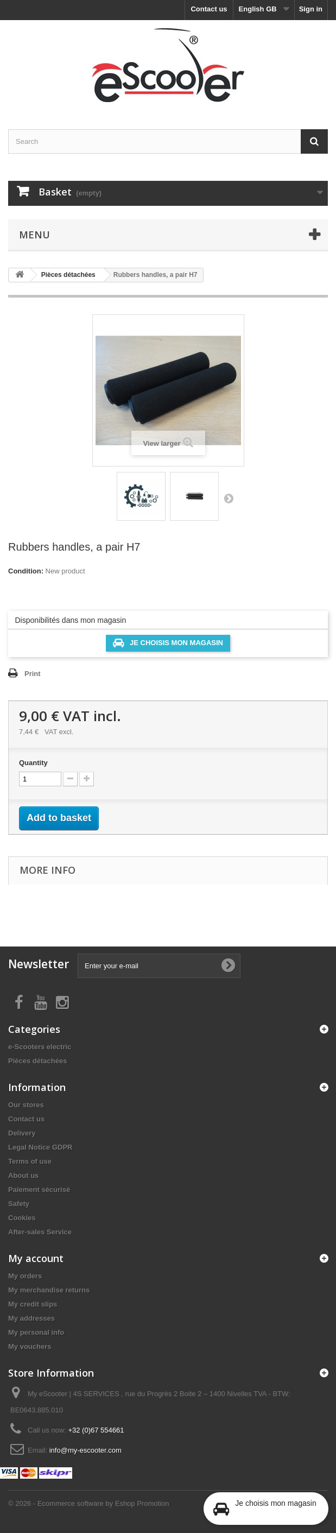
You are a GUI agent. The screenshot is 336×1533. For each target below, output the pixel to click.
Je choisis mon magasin (168, 643)
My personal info (36, 1332)
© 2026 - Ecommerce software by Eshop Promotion (88, 1503)
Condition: (25, 571)
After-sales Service (40, 1232)
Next (228, 498)
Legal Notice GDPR (40, 1147)
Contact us (209, 9)
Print (32, 674)
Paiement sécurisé (39, 1189)
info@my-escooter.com (85, 1450)
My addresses (31, 1318)
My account (36, 1258)
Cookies (22, 1218)
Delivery (22, 1133)
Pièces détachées (37, 1061)
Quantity (33, 763)
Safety (18, 1204)
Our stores (26, 1105)
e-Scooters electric (39, 1047)
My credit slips (32, 1304)
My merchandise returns (49, 1290)
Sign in (310, 9)
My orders (25, 1276)
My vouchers (29, 1346)
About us (23, 1175)
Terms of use (30, 1161)
